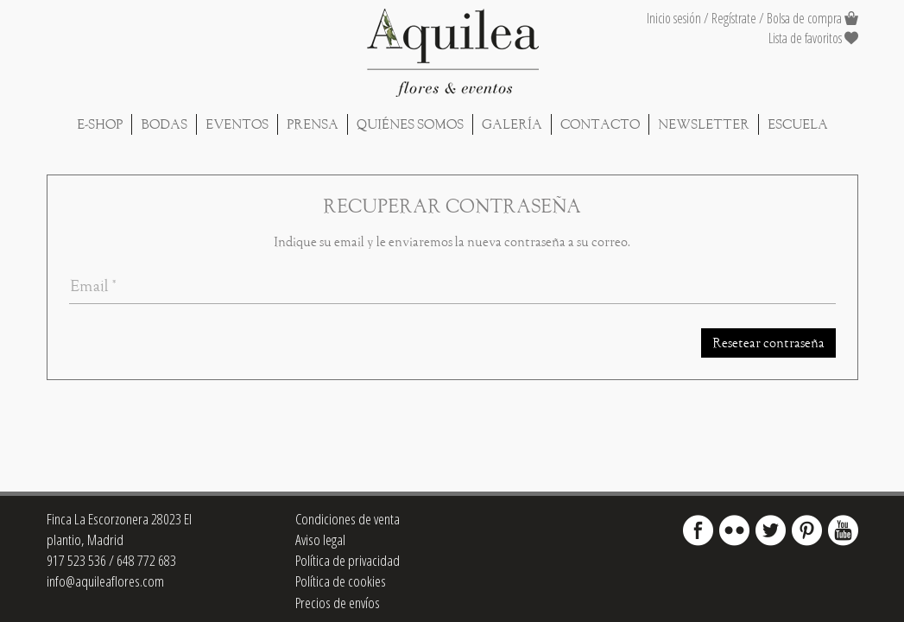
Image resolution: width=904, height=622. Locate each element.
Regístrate (733, 18)
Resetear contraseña (768, 343)
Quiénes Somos (410, 124)
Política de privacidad (347, 560)
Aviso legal (320, 539)
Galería (512, 124)
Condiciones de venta (347, 519)
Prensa (312, 124)
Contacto (600, 124)
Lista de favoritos (813, 38)
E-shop (100, 124)
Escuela (798, 124)
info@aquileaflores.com (105, 581)
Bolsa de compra (804, 18)
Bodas (164, 124)
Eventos (237, 124)
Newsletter (703, 124)
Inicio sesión (674, 18)
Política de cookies (340, 581)
